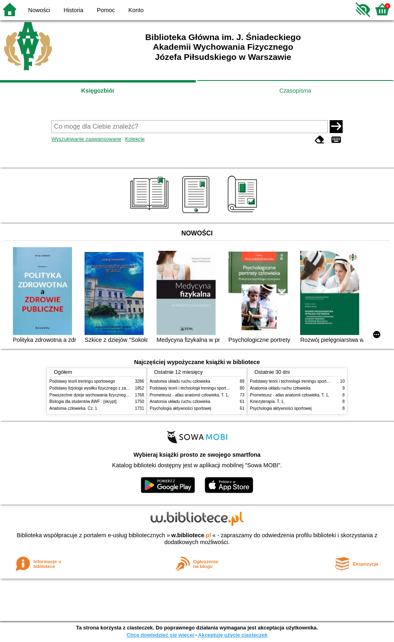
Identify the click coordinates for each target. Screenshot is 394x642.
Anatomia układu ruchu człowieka (180, 381)
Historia (73, 10)
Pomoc (106, 10)
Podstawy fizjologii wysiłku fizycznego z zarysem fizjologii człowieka (110, 388)
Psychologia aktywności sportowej (180, 408)
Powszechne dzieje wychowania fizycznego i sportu (95, 395)
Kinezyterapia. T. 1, (267, 401)
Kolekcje (134, 139)
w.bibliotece (191, 535)
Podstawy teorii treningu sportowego (82, 381)
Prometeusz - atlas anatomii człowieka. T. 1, (189, 395)
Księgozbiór (97, 90)
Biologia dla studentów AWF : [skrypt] (83, 401)
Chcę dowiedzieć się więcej (160, 635)
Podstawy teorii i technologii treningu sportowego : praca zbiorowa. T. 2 (214, 388)
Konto (136, 10)
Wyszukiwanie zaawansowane (86, 139)
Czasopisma (295, 90)
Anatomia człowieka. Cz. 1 (73, 408)
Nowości (39, 10)
